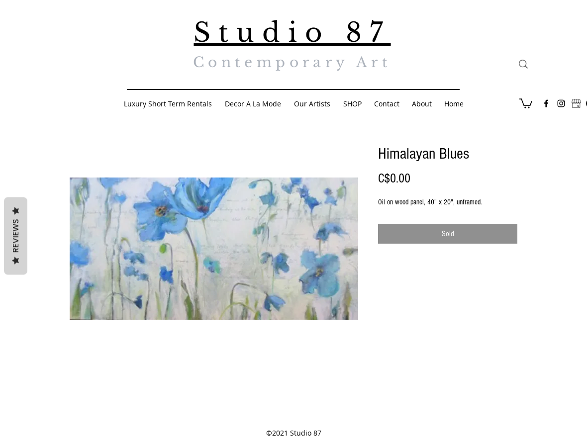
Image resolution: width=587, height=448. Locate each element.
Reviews (15, 236)
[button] (525, 102)
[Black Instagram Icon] (561, 103)
